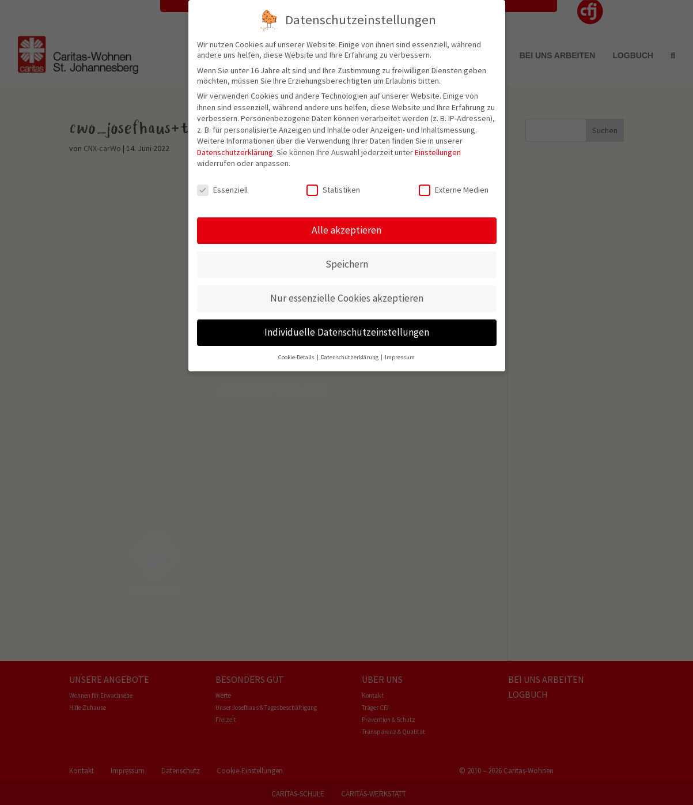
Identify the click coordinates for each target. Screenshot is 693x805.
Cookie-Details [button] (297, 348)
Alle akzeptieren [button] (346, 221)
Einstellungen (438, 143)
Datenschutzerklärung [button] (350, 348)
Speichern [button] (346, 255)
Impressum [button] (400, 348)
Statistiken (333, 181)
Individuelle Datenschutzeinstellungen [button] (346, 323)
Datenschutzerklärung (235, 143)
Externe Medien (453, 181)
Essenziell (222, 181)
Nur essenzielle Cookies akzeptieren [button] (346, 289)
